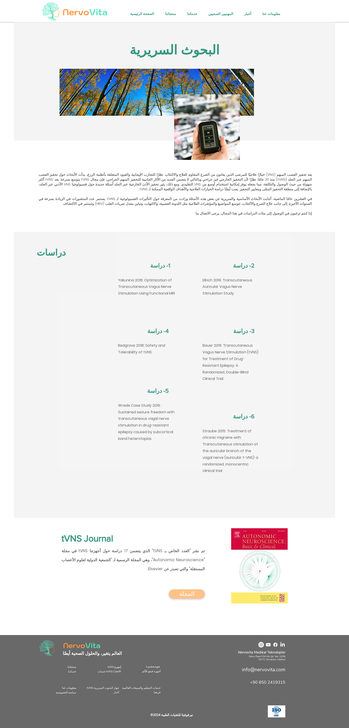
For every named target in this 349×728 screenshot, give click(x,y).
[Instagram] (261, 644)
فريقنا (157, 692)
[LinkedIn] (282, 644)
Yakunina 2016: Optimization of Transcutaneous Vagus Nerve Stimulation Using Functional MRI (146, 286)
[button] (223, 14)
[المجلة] (187, 594)
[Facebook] (275, 644)
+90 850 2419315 (267, 682)
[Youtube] (268, 644)
